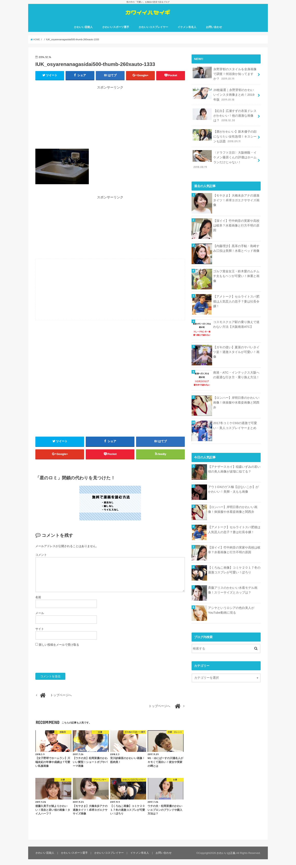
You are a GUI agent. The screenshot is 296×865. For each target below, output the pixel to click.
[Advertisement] (110, 122)
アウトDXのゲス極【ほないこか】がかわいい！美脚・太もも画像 (233, 483)
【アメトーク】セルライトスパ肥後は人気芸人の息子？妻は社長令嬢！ (236, 295)
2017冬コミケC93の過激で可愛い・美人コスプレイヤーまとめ (234, 419)
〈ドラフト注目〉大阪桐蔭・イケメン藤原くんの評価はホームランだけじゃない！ (224, 156)
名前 (38, 602)
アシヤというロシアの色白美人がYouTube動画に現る (231, 604)
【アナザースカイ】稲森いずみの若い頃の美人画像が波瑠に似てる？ (234, 463)
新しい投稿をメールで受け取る (59, 650)
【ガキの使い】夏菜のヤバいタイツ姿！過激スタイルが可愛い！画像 (236, 346)
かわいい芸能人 (83, 30)
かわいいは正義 (226, 858)
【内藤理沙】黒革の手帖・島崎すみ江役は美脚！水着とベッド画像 (236, 242)
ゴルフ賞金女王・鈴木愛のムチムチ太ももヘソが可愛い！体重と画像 (236, 270)
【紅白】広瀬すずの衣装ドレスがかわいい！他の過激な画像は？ (224, 116)
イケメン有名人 (187, 30)
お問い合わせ (214, 30)
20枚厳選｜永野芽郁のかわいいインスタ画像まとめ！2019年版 (224, 97)
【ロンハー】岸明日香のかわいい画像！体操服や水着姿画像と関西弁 (236, 396)
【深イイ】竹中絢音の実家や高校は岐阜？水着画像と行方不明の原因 (236, 219)
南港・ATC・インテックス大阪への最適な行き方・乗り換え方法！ (236, 369)
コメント (41, 560)
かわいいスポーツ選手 (115, 30)
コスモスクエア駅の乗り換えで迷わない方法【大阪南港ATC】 (236, 318)
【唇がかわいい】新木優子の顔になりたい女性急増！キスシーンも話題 (224, 137)
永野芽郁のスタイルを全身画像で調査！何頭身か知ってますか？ (224, 76)
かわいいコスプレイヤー (153, 30)
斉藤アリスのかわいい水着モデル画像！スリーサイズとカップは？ (232, 584)
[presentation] (66, 666)
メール (39, 618)
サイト (39, 634)
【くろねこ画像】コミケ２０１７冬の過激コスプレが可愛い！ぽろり (234, 564)
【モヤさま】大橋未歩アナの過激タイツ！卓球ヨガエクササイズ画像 (236, 194)
